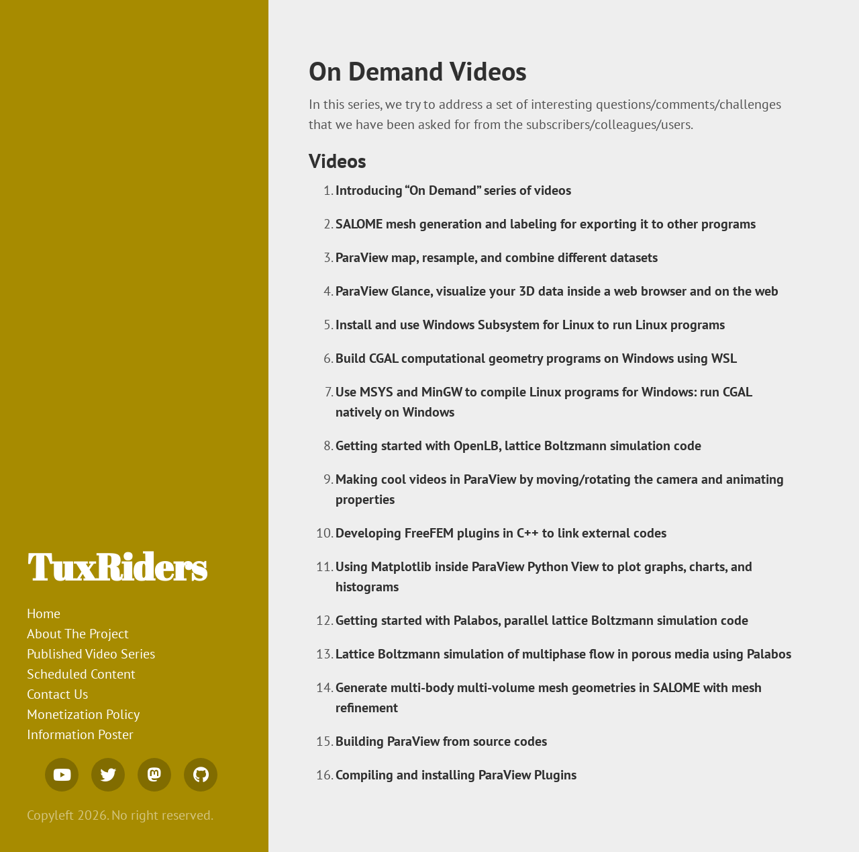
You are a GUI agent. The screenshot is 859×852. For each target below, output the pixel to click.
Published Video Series (91, 654)
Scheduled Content (81, 674)
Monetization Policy (83, 714)
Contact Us (57, 694)
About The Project (78, 633)
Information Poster (80, 734)
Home (43, 613)
